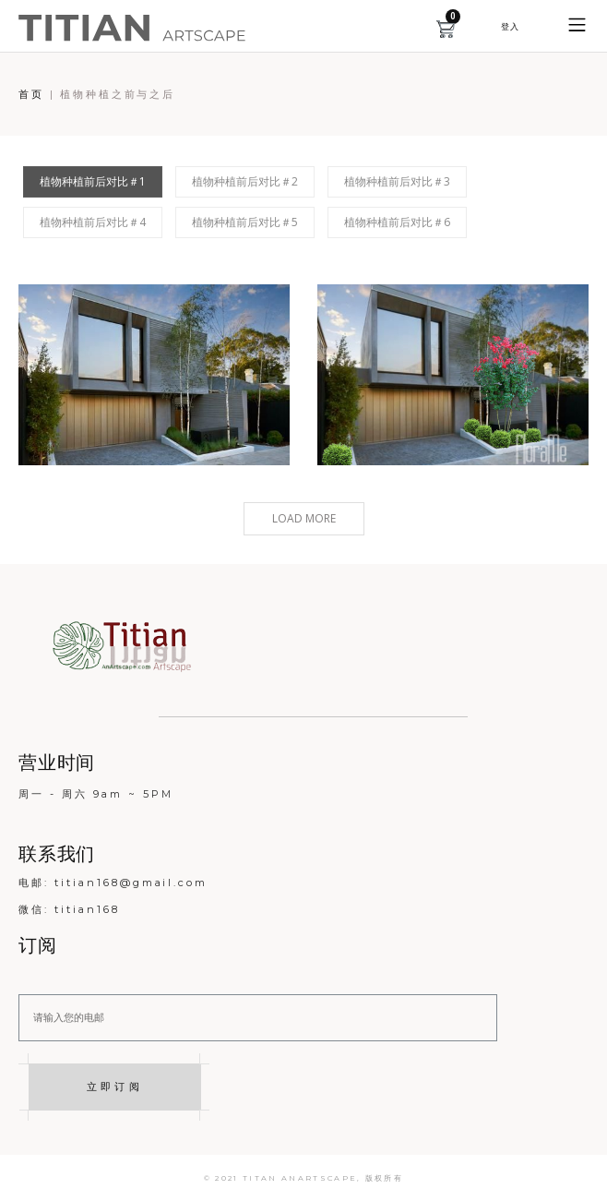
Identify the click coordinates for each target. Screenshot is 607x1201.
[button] (510, 26)
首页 (31, 94)
